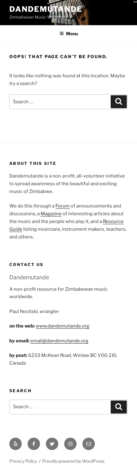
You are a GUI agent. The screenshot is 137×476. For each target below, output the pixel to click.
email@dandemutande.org (59, 341)
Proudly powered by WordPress (73, 461)
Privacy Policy (23, 461)
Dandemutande (45, 9)
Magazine (51, 214)
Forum (62, 206)
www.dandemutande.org (62, 326)
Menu (69, 33)
